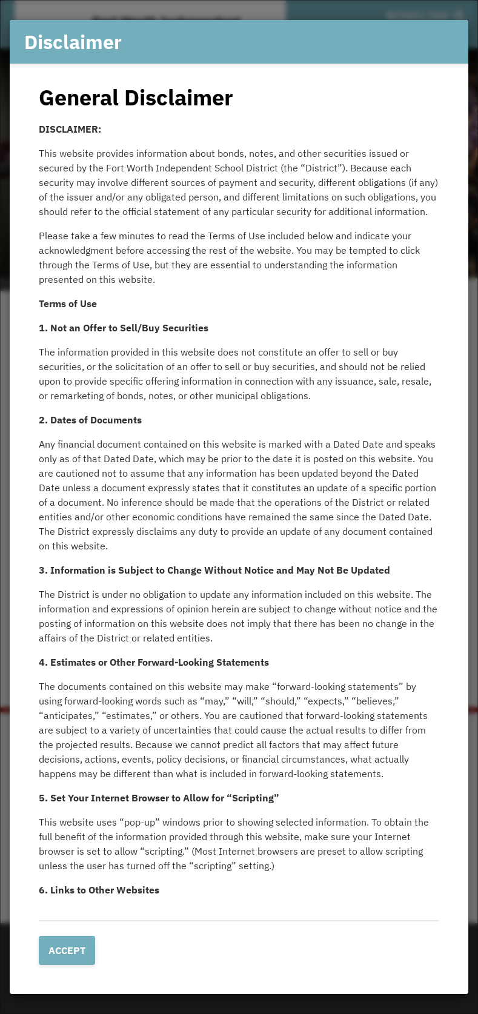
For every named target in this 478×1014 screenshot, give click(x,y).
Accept (66, 950)
